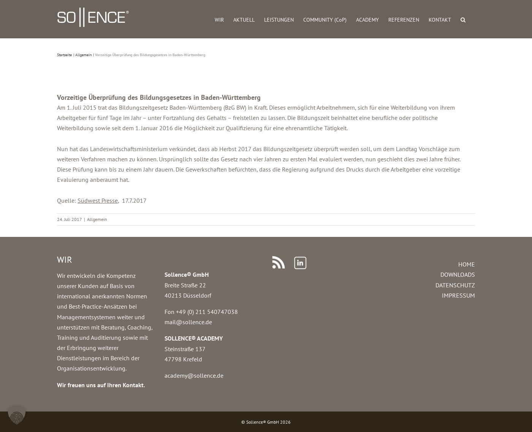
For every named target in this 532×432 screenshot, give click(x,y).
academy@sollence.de (194, 375)
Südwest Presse (98, 200)
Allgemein (97, 219)
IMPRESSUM (458, 295)
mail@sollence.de (188, 322)
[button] (463, 19)
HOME (466, 264)
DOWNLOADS (457, 274)
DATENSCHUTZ (455, 285)
